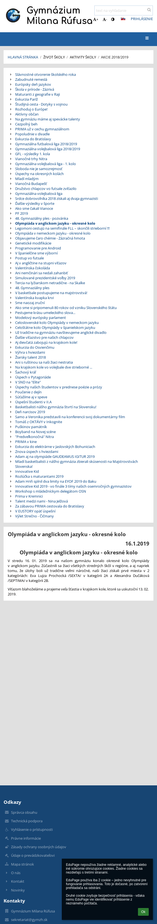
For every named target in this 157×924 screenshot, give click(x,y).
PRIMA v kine (26, 441)
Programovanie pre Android (38, 248)
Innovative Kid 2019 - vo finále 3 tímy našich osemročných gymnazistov (73, 486)
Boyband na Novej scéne (35, 431)
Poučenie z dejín (28, 392)
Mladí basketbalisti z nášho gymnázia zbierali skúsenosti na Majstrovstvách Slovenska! (76, 464)
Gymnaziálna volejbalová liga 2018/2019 (47, 148)
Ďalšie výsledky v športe (34, 203)
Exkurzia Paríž (26, 99)
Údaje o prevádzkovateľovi (33, 855)
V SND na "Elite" (28, 382)
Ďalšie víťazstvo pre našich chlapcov (44, 337)
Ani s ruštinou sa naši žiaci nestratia (44, 362)
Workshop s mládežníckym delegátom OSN (50, 491)
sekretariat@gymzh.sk (29, 919)
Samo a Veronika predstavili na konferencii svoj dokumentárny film (70, 416)
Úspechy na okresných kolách (39, 173)
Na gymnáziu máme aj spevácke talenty (47, 119)
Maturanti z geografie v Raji (37, 94)
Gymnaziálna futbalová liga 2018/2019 (46, 143)
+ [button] (95, 19)
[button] (123, 18)
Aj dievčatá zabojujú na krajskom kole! (46, 342)
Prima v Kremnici (29, 496)
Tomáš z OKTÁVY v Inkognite (38, 421)
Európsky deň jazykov (33, 84)
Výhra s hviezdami (30, 352)
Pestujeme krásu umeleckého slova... (45, 312)
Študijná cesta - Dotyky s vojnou (41, 104)
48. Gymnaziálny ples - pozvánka (41, 218)
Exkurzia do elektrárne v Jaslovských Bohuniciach (55, 446)
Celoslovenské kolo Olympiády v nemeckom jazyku (57, 322)
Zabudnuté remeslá (31, 79)
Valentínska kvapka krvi (34, 297)
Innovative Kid (27, 471)
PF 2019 (21, 213)
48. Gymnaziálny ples (32, 287)
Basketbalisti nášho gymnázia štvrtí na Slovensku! (55, 406)
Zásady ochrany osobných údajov (38, 846)
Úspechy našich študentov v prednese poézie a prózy (58, 387)
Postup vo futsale (29, 258)
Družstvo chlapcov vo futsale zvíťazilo (45, 188)
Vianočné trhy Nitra (31, 158)
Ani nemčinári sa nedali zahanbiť (41, 272)
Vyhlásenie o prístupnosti (32, 829)
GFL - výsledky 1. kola (32, 153)
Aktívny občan (27, 114)
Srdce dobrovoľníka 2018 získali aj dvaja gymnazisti (56, 198)
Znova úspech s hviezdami (36, 451)
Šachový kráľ (25, 372)
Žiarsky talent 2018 (30, 357)
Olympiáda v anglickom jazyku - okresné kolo (55, 223)
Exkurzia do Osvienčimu (34, 347)
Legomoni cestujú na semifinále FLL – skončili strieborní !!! (62, 228)
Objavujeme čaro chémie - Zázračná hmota (50, 238)
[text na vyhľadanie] (123, 10)
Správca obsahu (24, 812)
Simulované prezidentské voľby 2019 (45, 277)
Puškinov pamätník (31, 426)
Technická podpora (26, 820)
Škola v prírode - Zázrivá (34, 89)
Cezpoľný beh (26, 124)
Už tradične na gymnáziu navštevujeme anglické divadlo (61, 332)
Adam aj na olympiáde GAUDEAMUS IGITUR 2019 (55, 456)
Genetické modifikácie (33, 243)
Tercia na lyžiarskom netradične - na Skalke (50, 282)
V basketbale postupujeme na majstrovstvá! (51, 292)
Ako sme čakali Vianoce (34, 208)
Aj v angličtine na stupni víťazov (40, 262)
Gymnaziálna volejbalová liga (38, 193)
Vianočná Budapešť (31, 183)
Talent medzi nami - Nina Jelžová (41, 501)
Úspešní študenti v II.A (33, 401)
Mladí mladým (27, 178)
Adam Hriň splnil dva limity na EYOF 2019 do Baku (55, 481)
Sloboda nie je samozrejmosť (38, 168)
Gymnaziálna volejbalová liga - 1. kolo (45, 163)
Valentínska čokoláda (32, 267)
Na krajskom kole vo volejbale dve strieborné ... (53, 367)
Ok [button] (143, 912)
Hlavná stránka (23, 57)
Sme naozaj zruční (30, 302)
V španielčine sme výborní (36, 253)
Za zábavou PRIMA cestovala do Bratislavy (49, 506)
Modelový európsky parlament (40, 317)
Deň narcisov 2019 (30, 411)
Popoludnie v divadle (32, 133)
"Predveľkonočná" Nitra (34, 436)
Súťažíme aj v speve (31, 396)
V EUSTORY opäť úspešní (35, 511)
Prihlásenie (142, 18)
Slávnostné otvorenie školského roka (45, 74)
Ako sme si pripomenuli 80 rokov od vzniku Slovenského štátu (66, 307)
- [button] (105, 19)
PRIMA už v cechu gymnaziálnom (42, 129)
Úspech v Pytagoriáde (33, 377)
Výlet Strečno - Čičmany (34, 516)
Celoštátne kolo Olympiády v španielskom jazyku (55, 327)
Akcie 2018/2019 (114, 57)
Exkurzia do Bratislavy (33, 138)
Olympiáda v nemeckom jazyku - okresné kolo (53, 233)
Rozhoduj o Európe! (31, 109)
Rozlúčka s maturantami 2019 (39, 476)
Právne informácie (26, 838)
